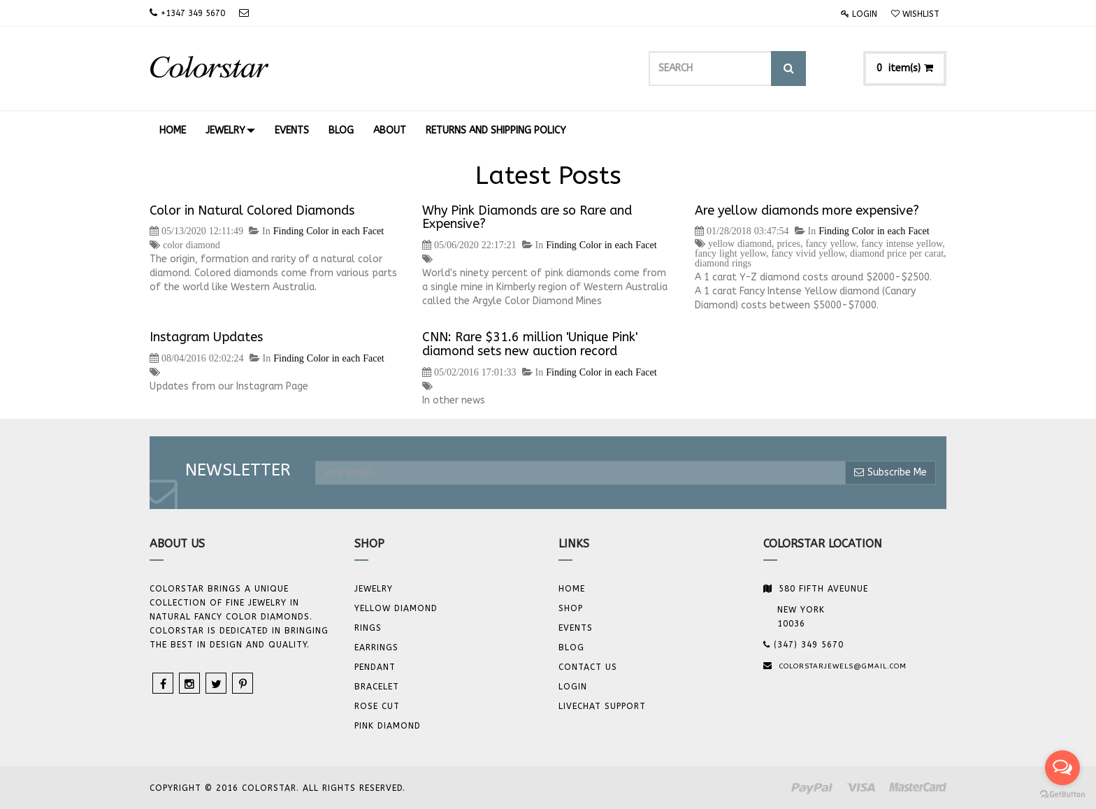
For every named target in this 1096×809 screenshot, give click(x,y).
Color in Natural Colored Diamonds (252, 210)
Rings (368, 628)
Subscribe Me (890, 472)
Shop (570, 608)
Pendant (375, 667)
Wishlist (915, 14)
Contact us (587, 667)
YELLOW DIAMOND (396, 608)
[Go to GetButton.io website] (1062, 794)
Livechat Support (602, 706)
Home (571, 589)
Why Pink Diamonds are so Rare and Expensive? (527, 217)
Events (575, 628)
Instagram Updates (206, 337)
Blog (571, 647)
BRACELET (376, 687)
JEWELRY (373, 589)
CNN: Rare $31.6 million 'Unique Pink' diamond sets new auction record (529, 344)
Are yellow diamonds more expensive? (807, 210)
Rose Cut (377, 706)
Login (859, 14)
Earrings (376, 647)
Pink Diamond (387, 726)
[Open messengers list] (1062, 767)
